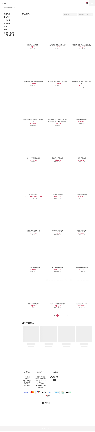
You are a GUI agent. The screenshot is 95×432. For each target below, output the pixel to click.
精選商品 (7, 14)
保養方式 (27, 379)
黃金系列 (12, 7)
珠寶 (5, 26)
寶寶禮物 (7, 23)
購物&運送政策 (27, 380)
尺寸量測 (27, 377)
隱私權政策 (27, 382)
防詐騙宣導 (27, 385)
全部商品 (6, 7)
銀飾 (5, 30)
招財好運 (7, 20)
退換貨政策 (27, 384)
